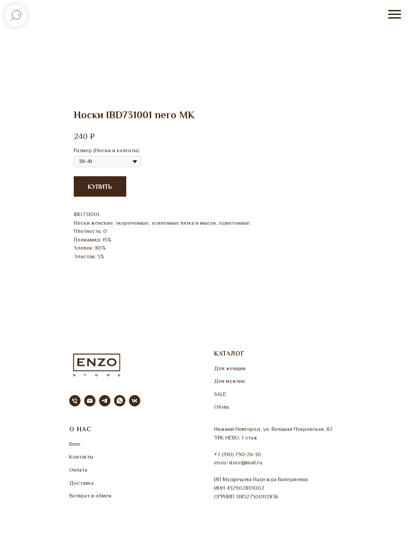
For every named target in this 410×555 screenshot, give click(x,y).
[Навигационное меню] (394, 14)
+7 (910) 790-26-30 (237, 454)
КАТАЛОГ (229, 353)
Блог (75, 444)
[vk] (134, 400)
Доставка (81, 483)
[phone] (75, 400)
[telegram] (104, 400)
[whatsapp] (119, 400)
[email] (89, 400)
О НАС (80, 429)
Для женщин (230, 368)
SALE (220, 394)
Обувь (221, 407)
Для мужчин (229, 381)
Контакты (81, 457)
